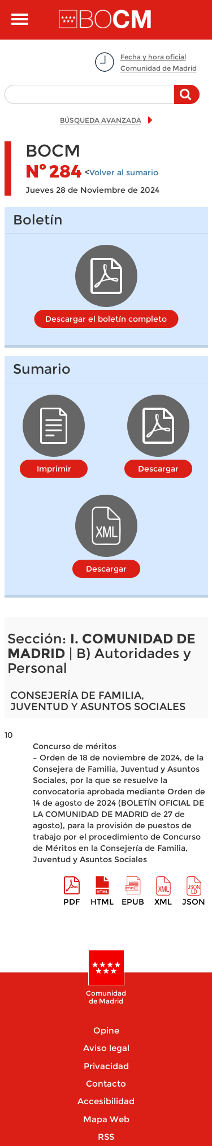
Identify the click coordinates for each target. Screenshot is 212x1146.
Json (193, 902)
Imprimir (54, 469)
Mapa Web (106, 1119)
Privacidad (106, 1066)
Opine (106, 1030)
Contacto (106, 1083)
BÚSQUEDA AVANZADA (100, 120)
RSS (106, 1136)
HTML (102, 902)
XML (163, 902)
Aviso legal (106, 1048)
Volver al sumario (123, 172)
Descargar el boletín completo (106, 319)
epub (133, 902)
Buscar (187, 100)
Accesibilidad (106, 1101)
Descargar (158, 469)
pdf (71, 902)
